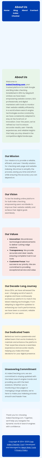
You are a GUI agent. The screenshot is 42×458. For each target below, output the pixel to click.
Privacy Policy (21, 450)
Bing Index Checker (16, 13)
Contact (34, 10)
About (25, 10)
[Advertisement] (21, 45)
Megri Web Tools (28, 447)
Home (6, 10)
